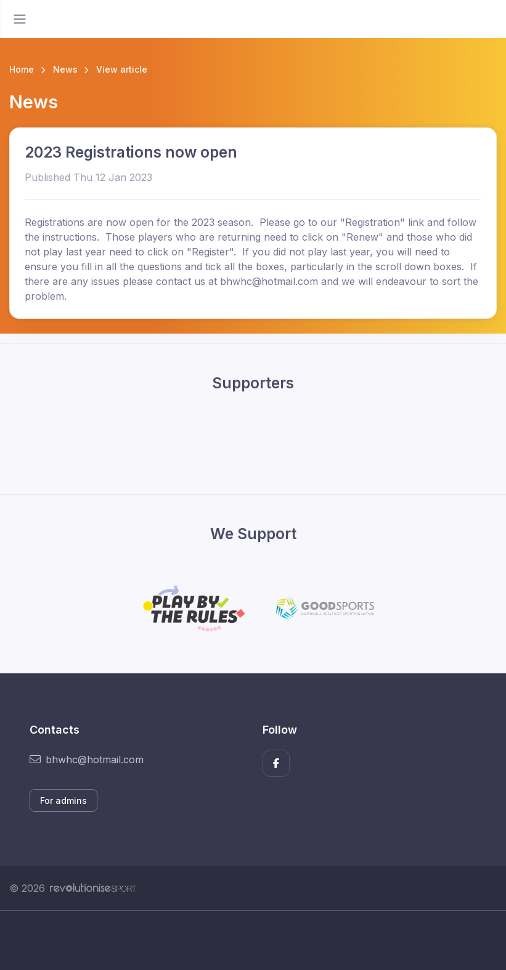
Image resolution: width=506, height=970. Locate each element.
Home (21, 69)
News (65, 69)
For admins (63, 800)
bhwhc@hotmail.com (87, 759)
